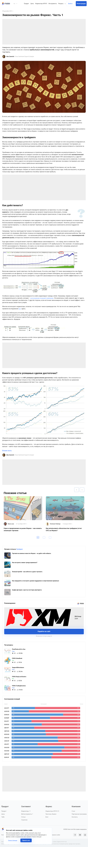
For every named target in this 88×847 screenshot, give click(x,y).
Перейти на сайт (44, 631)
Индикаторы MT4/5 (41, 3)
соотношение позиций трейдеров (41, 298)
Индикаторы (26, 811)
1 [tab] (38, 537)
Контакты (75, 817)
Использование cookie (53, 835)
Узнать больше (12, 840)
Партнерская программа (79, 814)
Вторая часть (7, 450)
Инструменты (53, 3)
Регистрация (81, 3)
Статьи (23, 817)
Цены (32, 3)
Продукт (26, 3)
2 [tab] (44, 537)
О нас (73, 811)
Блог (47, 817)
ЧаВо (3, 817)
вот (20, 309)
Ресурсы (60, 3)
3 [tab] (50, 537)
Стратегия (24, 820)
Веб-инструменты (27, 814)
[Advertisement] (44, 32)
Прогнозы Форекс (51, 814)
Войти (70, 3)
